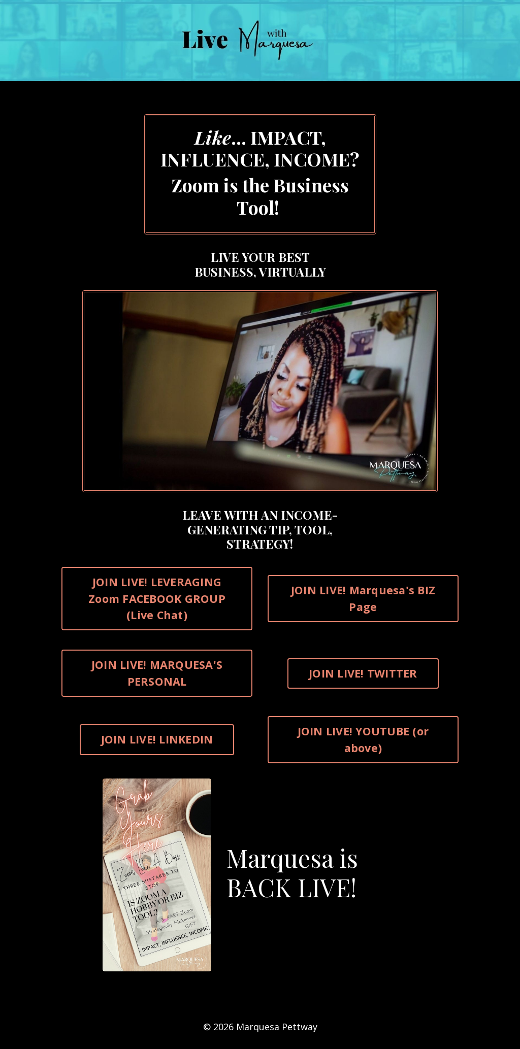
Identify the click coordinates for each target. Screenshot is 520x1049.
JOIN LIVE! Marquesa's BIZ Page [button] (363, 598)
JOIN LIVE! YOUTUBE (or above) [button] (363, 739)
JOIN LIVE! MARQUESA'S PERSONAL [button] (156, 672)
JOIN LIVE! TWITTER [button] (363, 673)
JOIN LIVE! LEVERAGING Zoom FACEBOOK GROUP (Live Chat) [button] (156, 598)
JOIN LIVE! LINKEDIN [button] (157, 739)
